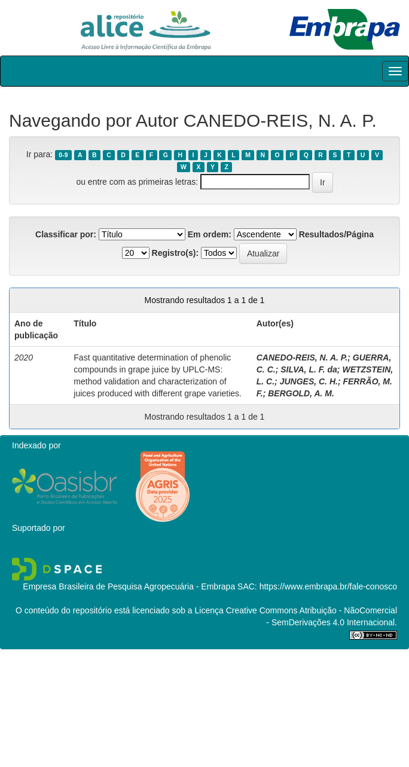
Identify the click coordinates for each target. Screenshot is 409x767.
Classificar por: (65, 234)
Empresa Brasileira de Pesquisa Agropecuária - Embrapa (129, 586)
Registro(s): (175, 253)
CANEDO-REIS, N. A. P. (302, 357)
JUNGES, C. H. (309, 381)
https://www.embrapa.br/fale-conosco (328, 586)
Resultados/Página (336, 234)
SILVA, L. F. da (308, 369)
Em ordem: (209, 234)
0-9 (63, 154)
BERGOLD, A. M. (301, 393)
